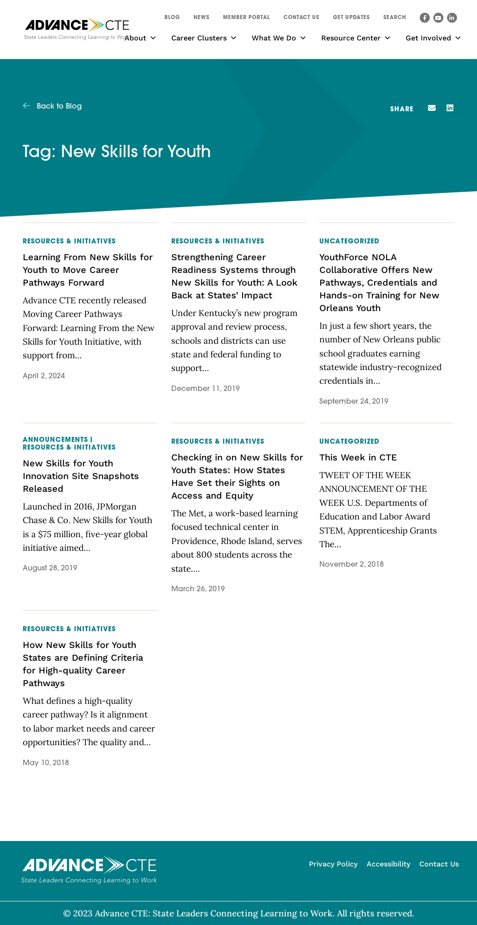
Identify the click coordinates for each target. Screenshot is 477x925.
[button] (395, 19)
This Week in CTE (358, 457)
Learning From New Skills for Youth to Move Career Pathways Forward (88, 270)
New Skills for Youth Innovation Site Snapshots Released (81, 476)
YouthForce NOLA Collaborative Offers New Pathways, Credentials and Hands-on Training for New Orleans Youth (379, 282)
